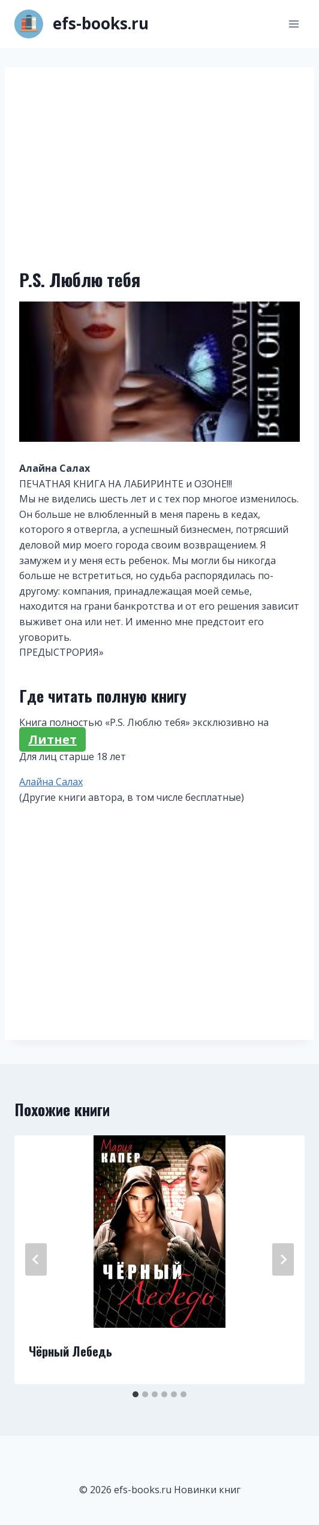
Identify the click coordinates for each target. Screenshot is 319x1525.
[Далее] (283, 1259)
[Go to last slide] (36, 1259)
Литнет (52, 739)
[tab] (136, 1394)
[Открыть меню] (293, 23)
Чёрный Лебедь (70, 1351)
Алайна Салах (51, 781)
